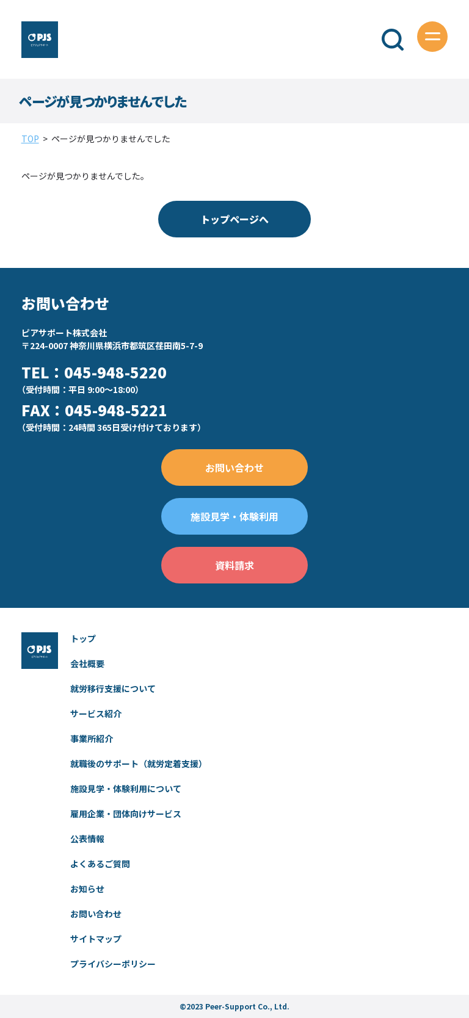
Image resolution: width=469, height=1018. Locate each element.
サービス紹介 (96, 713)
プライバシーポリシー (113, 964)
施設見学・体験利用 (234, 516)
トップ (83, 638)
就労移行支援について (113, 688)
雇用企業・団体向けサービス (125, 813)
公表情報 (87, 838)
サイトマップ (96, 939)
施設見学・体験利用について (125, 788)
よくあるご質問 (100, 863)
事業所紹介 (91, 738)
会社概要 (87, 663)
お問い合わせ (234, 467)
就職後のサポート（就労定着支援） (138, 763)
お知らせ (87, 889)
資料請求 (234, 565)
